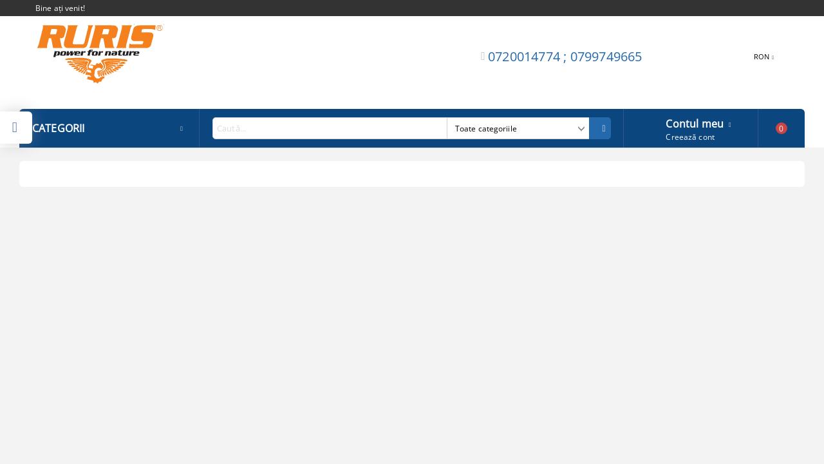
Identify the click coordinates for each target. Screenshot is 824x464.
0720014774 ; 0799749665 (565, 56)
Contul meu (695, 122)
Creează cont (690, 136)
